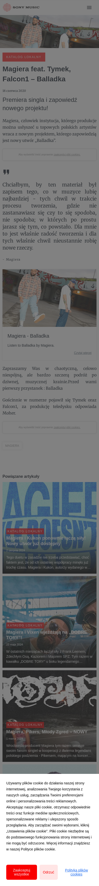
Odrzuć (48, 872)
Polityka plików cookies (76, 872)
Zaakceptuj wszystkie (21, 872)
